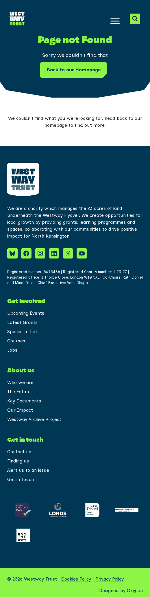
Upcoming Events (25, 313)
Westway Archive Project (34, 419)
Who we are (20, 382)
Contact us (19, 451)
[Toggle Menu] (115, 21)
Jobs (12, 350)
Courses (16, 341)
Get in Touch (20, 479)
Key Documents (24, 401)
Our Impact (20, 410)
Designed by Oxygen (121, 590)
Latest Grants (22, 322)
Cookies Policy (76, 579)
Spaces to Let (22, 331)
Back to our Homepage (74, 69)
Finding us (18, 461)
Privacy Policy (109, 579)
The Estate (19, 391)
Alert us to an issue (28, 470)
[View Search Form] (135, 19)
